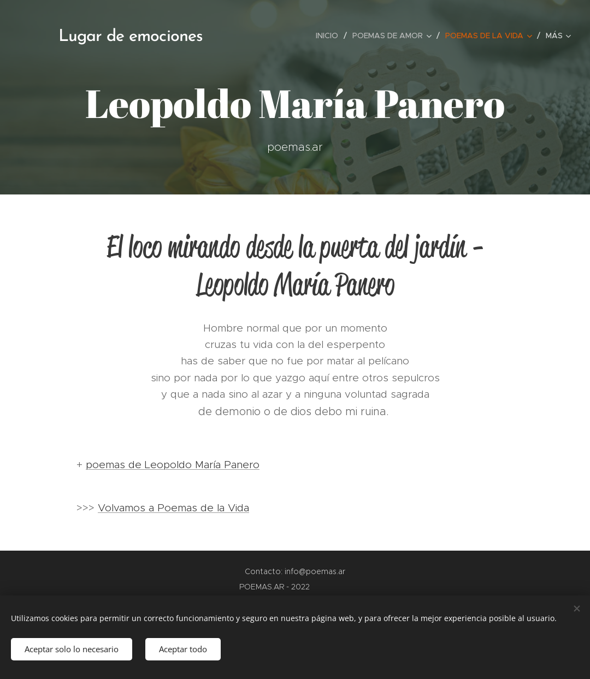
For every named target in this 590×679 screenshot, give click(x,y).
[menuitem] (330, 35)
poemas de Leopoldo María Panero (172, 464)
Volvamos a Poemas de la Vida (173, 507)
